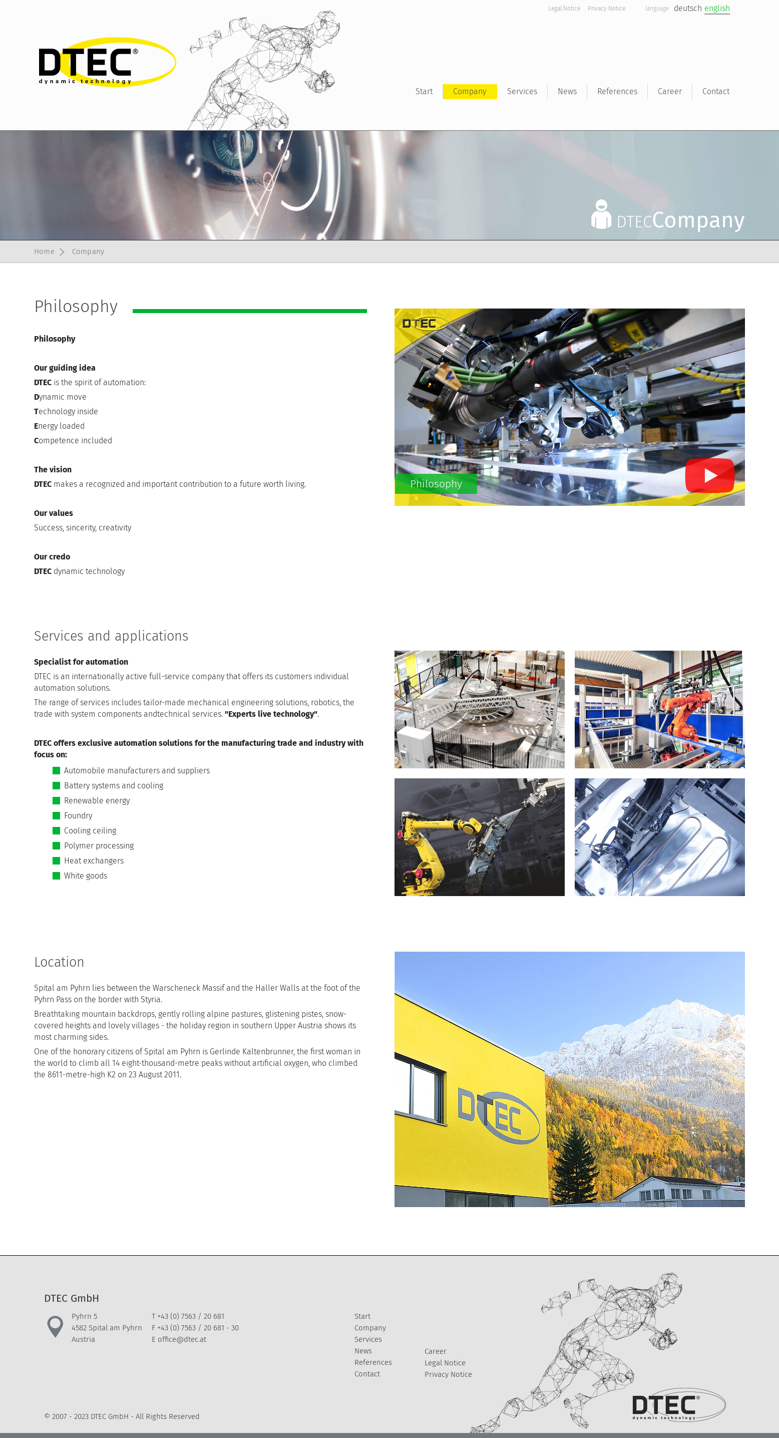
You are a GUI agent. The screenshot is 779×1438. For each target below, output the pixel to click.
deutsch (688, 8)
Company (88, 251)
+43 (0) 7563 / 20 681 (190, 1316)
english (717, 8)
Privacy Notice (606, 8)
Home (44, 251)
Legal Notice (564, 8)
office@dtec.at (182, 1339)
